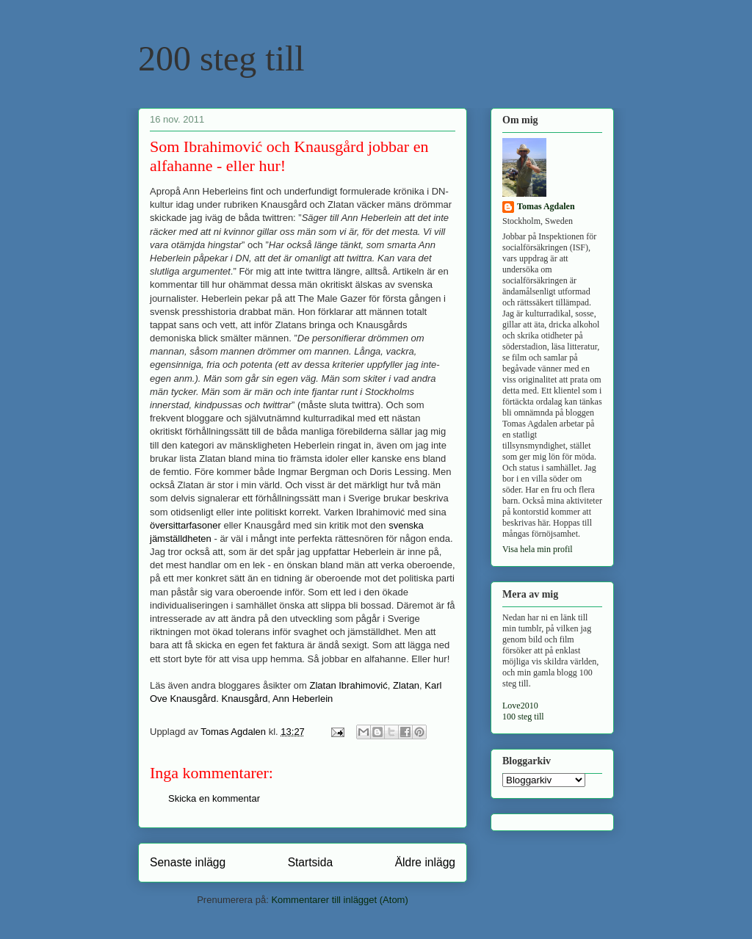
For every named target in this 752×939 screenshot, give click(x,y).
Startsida (310, 862)
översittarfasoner (185, 525)
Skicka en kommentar (214, 798)
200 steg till (221, 58)
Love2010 (520, 705)
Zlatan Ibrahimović (349, 685)
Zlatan (406, 685)
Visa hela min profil (537, 549)
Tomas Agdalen (546, 206)
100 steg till (523, 716)
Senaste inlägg (187, 862)
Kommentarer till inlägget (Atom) (339, 899)
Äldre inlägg (425, 862)
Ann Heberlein (302, 698)
